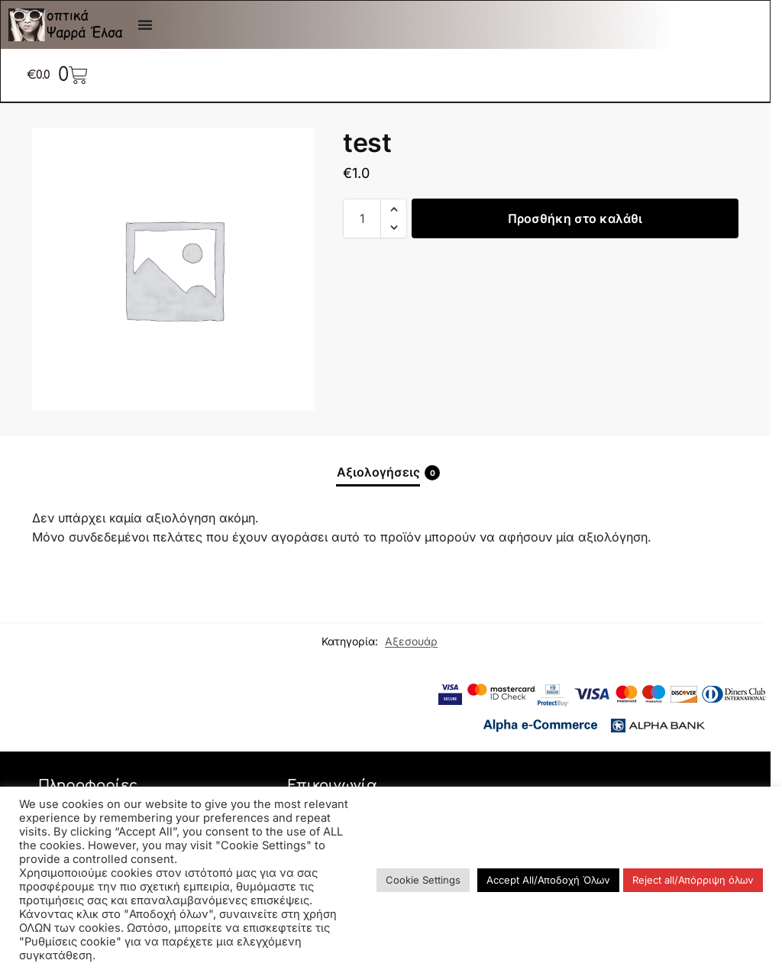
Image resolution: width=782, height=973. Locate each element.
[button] (393, 209)
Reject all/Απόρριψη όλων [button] (693, 880)
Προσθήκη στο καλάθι (575, 218)
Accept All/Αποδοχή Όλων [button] (548, 880)
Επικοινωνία (332, 785)
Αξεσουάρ (411, 641)
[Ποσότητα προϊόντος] (362, 218)
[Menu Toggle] (145, 24)
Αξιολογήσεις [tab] (388, 472)
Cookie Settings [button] (423, 880)
